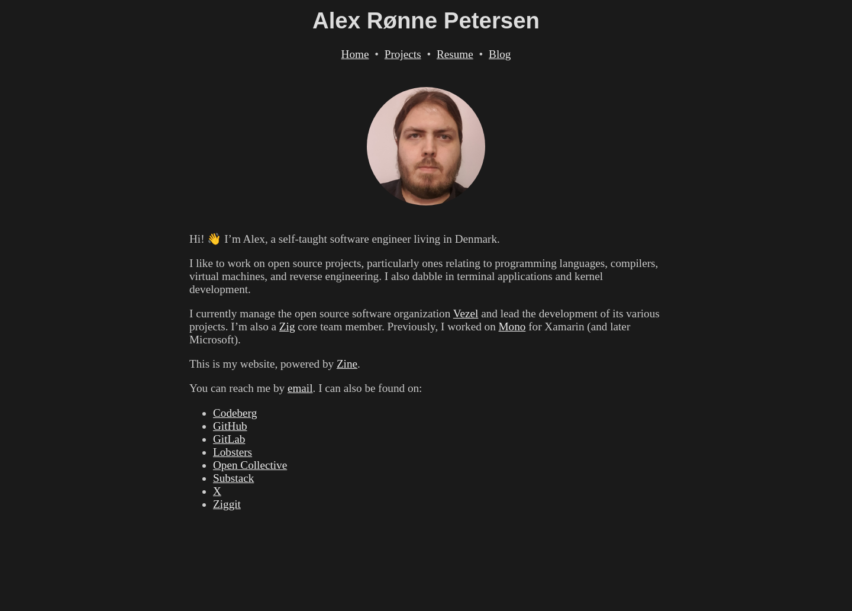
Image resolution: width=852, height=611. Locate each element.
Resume (455, 54)
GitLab (229, 439)
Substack (233, 478)
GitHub (230, 426)
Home (355, 54)
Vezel (466, 313)
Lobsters (232, 452)
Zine (347, 364)
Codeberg (235, 413)
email (300, 388)
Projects (403, 54)
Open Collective (250, 465)
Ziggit (227, 504)
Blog (500, 54)
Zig (287, 326)
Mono (512, 326)
